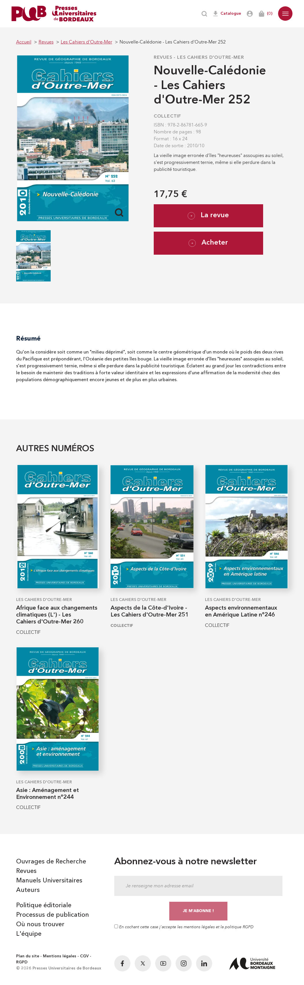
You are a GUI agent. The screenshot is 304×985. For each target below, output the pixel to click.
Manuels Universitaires (49, 881)
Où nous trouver (40, 924)
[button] (285, 13)
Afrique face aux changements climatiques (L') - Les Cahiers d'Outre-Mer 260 (56, 615)
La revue (208, 216)
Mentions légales (59, 956)
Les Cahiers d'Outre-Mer (210, 57)
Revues (163, 57)
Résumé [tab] (28, 338)
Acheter (208, 243)
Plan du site (27, 956)
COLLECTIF (167, 116)
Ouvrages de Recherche (51, 862)
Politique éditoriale (43, 905)
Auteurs (28, 890)
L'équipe (28, 934)
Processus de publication (52, 915)
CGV (84, 956)
